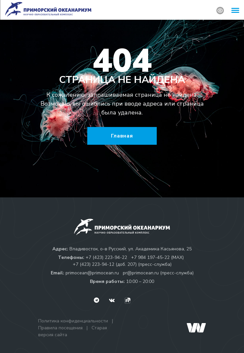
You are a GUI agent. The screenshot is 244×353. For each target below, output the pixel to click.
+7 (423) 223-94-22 (106, 257)
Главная (122, 135)
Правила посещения (60, 328)
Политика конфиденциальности (73, 321)
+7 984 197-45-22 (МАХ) (157, 257)
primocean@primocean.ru (92, 273)
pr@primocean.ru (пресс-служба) (158, 273)
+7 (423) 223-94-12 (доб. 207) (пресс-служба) (122, 264)
